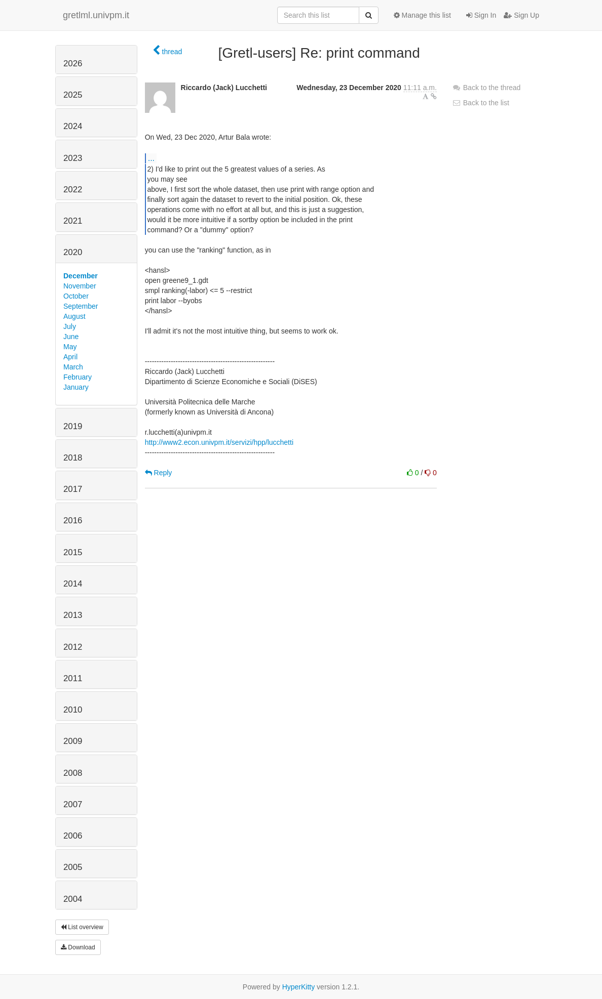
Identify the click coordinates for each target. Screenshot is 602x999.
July (69, 326)
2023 (72, 158)
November (79, 286)
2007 (72, 804)
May (70, 347)
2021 (72, 221)
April (70, 357)
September (80, 306)
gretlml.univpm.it (96, 15)
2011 (72, 678)
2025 (72, 95)
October (76, 296)
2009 (72, 741)
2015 (72, 552)
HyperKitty (298, 987)
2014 (72, 584)
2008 (72, 773)
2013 (72, 615)
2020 (72, 252)
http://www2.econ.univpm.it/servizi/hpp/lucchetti (219, 442)
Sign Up (521, 15)
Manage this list (422, 15)
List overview (82, 927)
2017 (72, 489)
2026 (72, 63)
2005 (72, 867)
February (77, 377)
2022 (72, 189)
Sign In (481, 15)
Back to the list (480, 103)
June (71, 336)
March (73, 367)
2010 (72, 710)
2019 (72, 426)
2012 (72, 647)
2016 (72, 520)
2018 (72, 458)
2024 (72, 126)
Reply (158, 473)
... (151, 157)
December (80, 276)
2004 (72, 899)
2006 (72, 836)
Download (78, 947)
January (76, 387)
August (74, 316)
